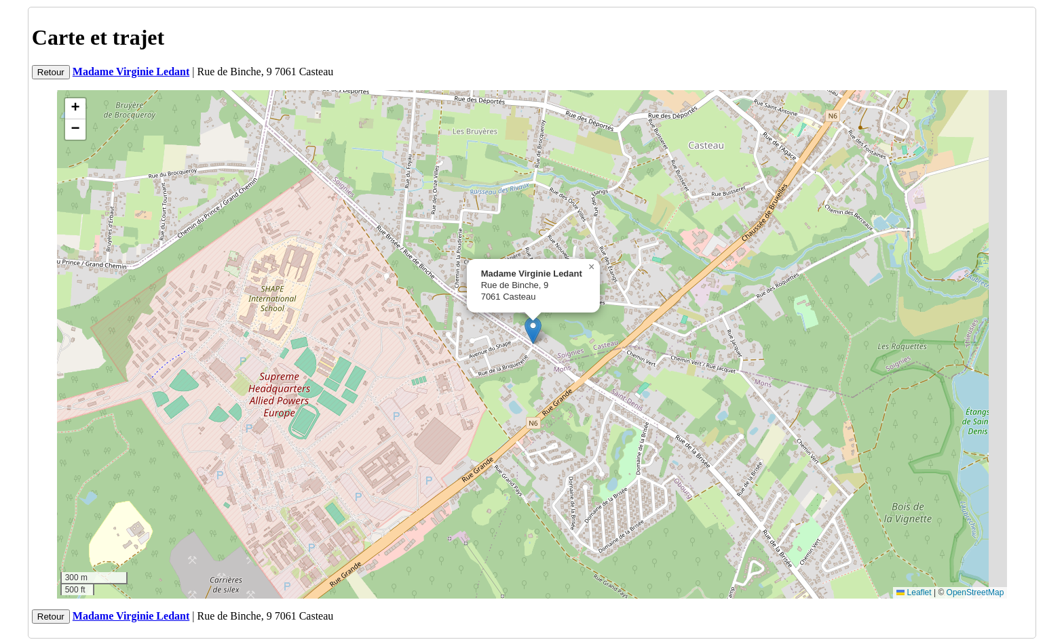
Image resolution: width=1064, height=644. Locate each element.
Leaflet (913, 592)
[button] (533, 330)
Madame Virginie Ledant (131, 71)
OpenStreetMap (975, 592)
